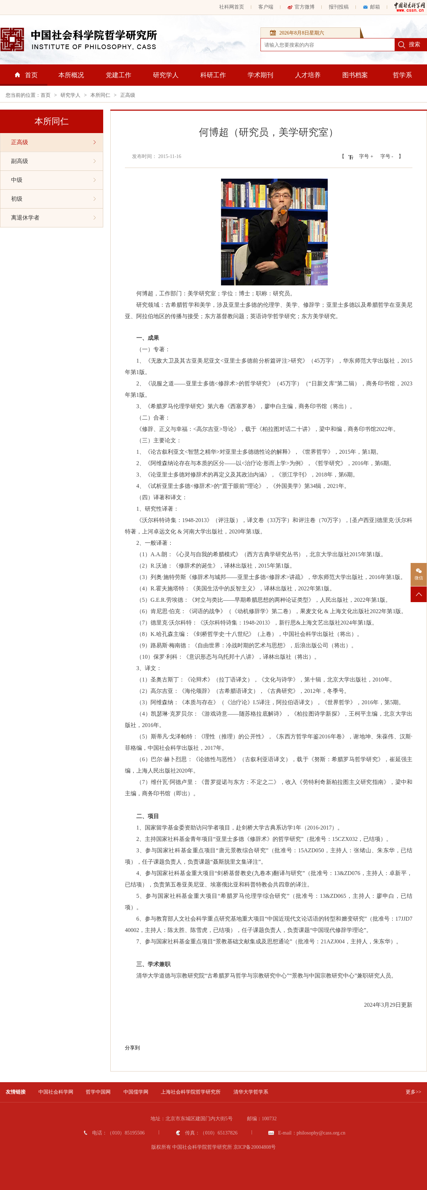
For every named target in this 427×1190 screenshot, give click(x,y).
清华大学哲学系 (250, 1092)
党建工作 (118, 75)
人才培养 (308, 75)
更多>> (413, 1092)
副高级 (53, 161)
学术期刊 (260, 75)
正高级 (127, 95)
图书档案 (355, 75)
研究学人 (166, 75)
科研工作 (213, 75)
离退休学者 (53, 218)
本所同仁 (100, 95)
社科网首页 (231, 7)
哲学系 (402, 75)
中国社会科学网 (55, 1092)
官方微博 (301, 7)
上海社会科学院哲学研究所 (191, 1092)
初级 (53, 199)
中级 (53, 180)
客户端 (265, 7)
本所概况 (71, 75)
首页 (26, 75)
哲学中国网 (98, 1092)
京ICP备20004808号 (254, 1147)
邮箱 (371, 7)
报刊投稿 (339, 7)
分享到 (132, 1048)
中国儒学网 (135, 1092)
